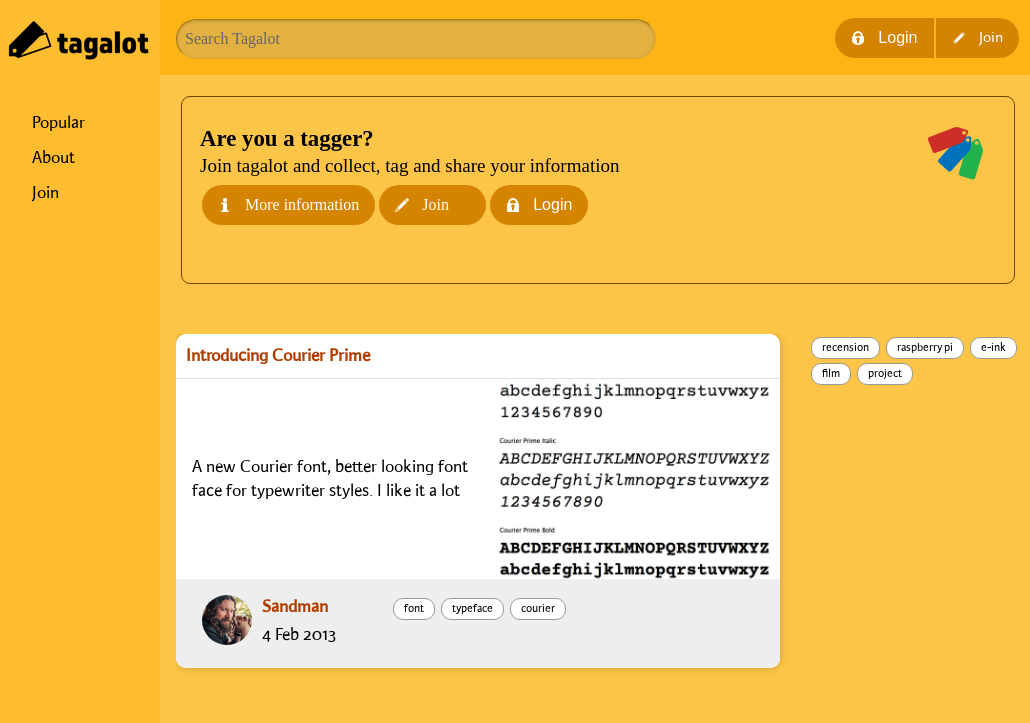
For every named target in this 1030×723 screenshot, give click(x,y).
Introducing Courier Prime (278, 356)
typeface (472, 609)
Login (884, 37)
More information (288, 204)
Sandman (295, 607)
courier (538, 609)
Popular (58, 123)
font (414, 609)
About (53, 158)
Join (45, 193)
